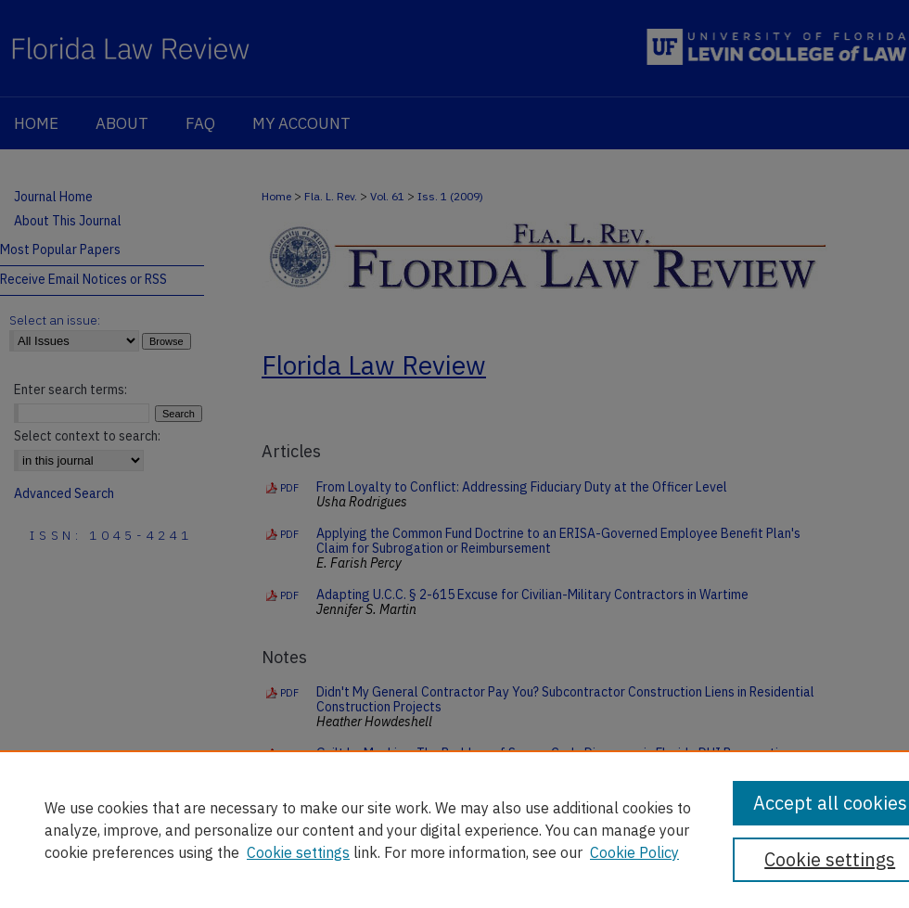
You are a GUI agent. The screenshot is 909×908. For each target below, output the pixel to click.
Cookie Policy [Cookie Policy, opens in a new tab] (634, 852)
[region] (454, 829)
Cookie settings (298, 852)
